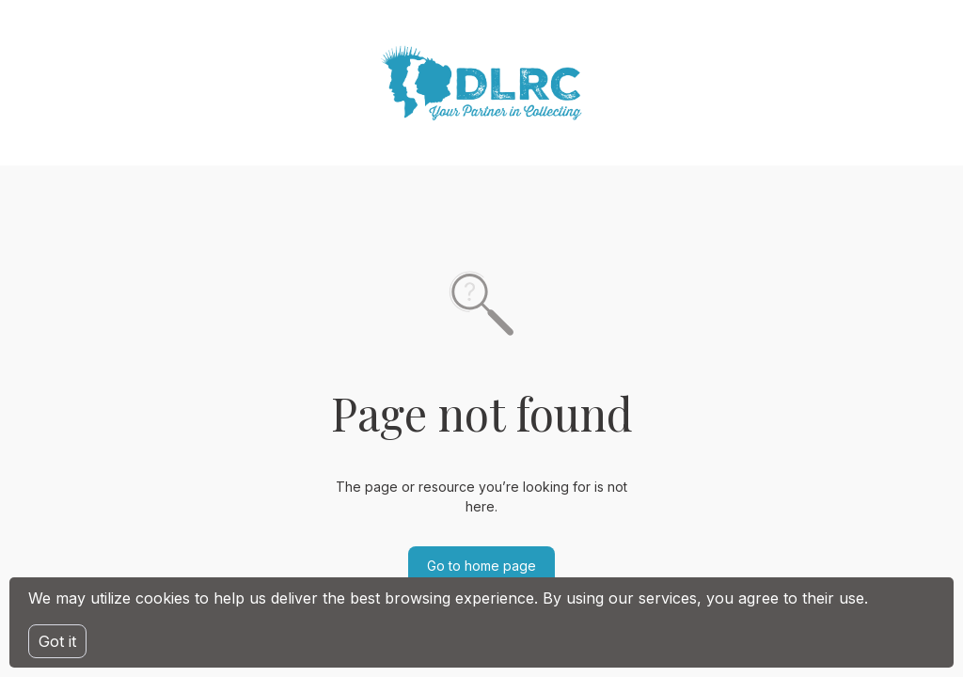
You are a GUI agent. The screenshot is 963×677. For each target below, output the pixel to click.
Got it (57, 641)
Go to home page (481, 566)
